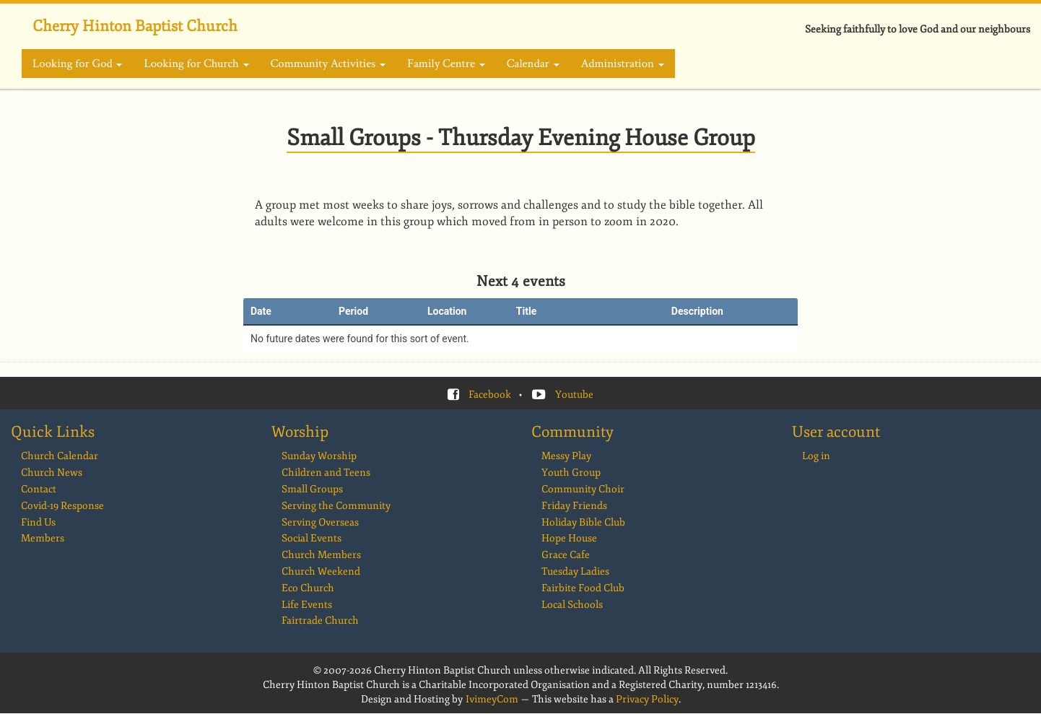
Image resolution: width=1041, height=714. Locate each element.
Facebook (490, 394)
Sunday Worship (319, 456)
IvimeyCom (492, 699)
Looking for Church (196, 63)
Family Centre (446, 63)
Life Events (307, 604)
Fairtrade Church (320, 620)
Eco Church (308, 588)
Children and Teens (326, 472)
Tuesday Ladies (575, 571)
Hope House (569, 538)
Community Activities (328, 63)
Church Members (321, 555)
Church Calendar (59, 456)
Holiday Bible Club (583, 522)
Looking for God (77, 63)
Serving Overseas (320, 522)
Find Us (38, 522)
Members (42, 538)
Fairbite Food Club (582, 588)
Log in (816, 456)
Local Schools (572, 604)
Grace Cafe (565, 555)
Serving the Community (336, 506)
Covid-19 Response (62, 506)
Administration (622, 63)
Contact (38, 489)
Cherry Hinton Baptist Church (135, 26)
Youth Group (571, 472)
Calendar (533, 63)
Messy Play (566, 456)
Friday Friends (574, 506)
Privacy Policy (647, 699)
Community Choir (582, 489)
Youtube (574, 394)
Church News (51, 472)
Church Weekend (321, 571)
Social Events (311, 538)
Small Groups (312, 489)
